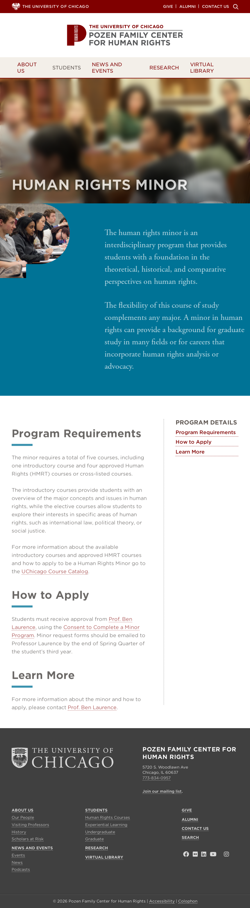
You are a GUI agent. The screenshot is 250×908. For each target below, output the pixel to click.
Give (168, 6)
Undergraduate (100, 832)
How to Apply (194, 442)
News (17, 862)
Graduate (94, 839)
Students (66, 68)
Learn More (190, 452)
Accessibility (162, 901)
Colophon (187, 901)
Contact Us (215, 6)
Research (164, 68)
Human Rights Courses (107, 817)
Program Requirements (206, 432)
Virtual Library (202, 68)
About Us (27, 68)
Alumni (187, 6)
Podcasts (21, 869)
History (19, 832)
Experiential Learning (106, 825)
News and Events (107, 68)
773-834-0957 (156, 778)
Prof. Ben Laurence (92, 719)
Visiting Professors (30, 825)
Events (18, 855)
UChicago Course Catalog (55, 583)
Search (234, 6)
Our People (23, 817)
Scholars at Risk (28, 839)
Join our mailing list (162, 791)
